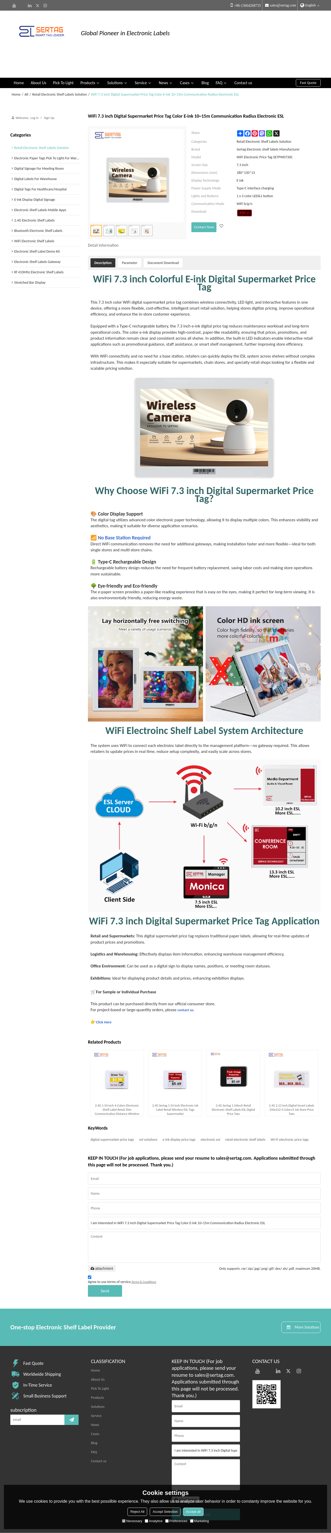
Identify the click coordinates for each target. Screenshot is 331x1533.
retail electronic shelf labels (245, 1118)
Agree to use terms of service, (122, 1259)
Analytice (154, 1521)
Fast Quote (308, 60)
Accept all (193, 1512)
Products (87, 60)
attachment (102, 1247)
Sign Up (49, 96)
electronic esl (210, 1118)
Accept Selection (165, 1512)
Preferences (176, 1521)
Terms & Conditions (144, 1261)
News (163, 60)
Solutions (115, 60)
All (26, 72)
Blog (205, 60)
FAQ (219, 60)
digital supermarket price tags (112, 1118)
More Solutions (301, 1306)
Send (105, 1269)
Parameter (129, 241)
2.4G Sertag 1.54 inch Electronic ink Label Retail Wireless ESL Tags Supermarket (175, 1088)
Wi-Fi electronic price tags (289, 1118)
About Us (38, 60)
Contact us (243, 60)
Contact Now (203, 204)
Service (141, 60)
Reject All (137, 1512)
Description (102, 241)
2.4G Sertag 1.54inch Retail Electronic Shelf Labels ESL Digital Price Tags (233, 1088)
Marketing (199, 1521)
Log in (35, 96)
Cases (185, 60)
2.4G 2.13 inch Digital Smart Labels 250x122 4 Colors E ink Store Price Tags (291, 1088)
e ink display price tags (179, 1118)
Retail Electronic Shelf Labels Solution (59, 72)
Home (19, 60)
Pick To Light (63, 60)
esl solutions (148, 1118)
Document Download (163, 241)
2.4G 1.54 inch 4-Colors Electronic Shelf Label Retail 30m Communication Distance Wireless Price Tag (117, 1088)
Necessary (132, 1521)
